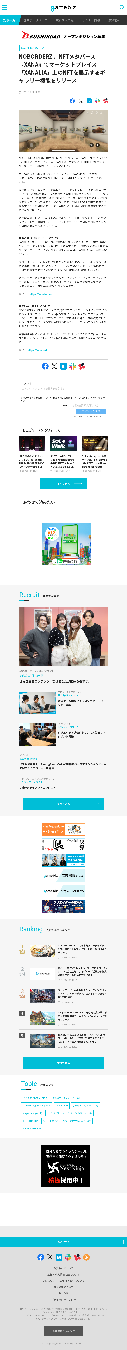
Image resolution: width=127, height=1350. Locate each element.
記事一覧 (9, 20)
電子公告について (63, 1287)
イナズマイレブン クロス (35, 1098)
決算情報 (114, 20)
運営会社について (63, 1268)
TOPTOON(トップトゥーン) (37, 1105)
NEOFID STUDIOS (32, 1128)
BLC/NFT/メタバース (32, 47)
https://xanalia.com (41, 294)
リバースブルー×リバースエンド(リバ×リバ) (69, 1113)
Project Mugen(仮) (32, 1113)
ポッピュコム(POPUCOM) (85, 1105)
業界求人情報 (65, 20)
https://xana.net (37, 350)
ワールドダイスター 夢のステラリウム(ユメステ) (67, 1120)
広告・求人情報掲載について (63, 1274)
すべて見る (63, 483)
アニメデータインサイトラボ (66, 1098)
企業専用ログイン (63, 1331)
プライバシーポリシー (63, 1299)
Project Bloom (30, 1120)
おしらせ (63, 1293)
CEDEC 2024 (62, 1105)
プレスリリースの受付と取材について (63, 1280)
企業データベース (35, 20)
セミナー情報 (91, 20)
